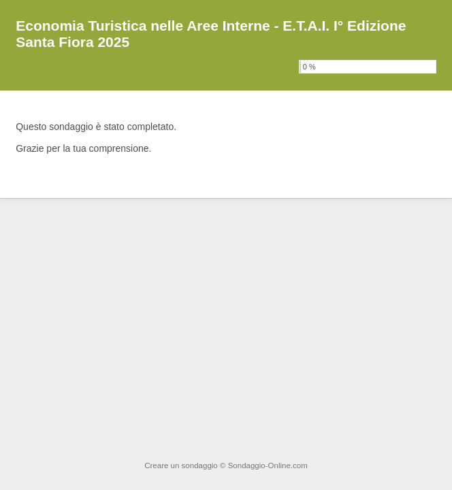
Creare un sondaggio (181, 465)
